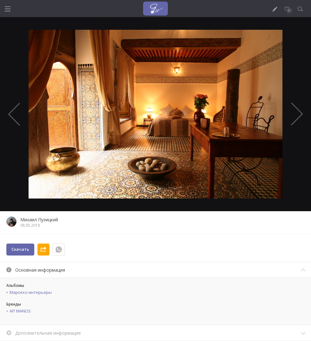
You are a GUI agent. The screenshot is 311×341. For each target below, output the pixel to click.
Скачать (20, 249)
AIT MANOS (20, 311)
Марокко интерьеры (31, 292)
